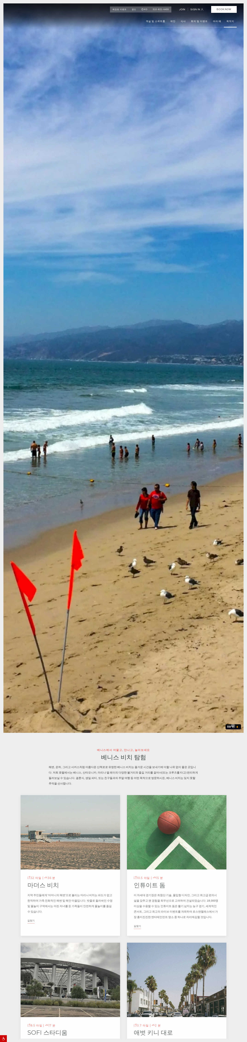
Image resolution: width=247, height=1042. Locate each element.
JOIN (182, 9)
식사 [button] (183, 21)
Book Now (224, 9)
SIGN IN (195, 9)
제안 (172, 21)
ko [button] (144, 9)
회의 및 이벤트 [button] (199, 21)
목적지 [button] (230, 21)
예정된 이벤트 (120, 9)
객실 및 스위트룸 (155, 21)
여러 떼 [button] (217, 21)
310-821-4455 (161, 9)
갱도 (134, 9)
